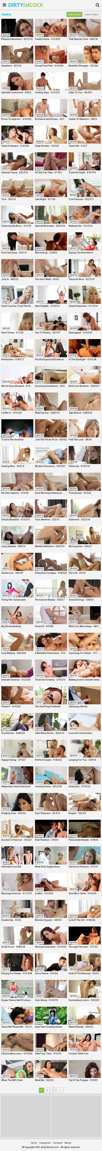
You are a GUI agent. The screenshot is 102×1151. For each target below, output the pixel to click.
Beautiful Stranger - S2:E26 (83, 65)
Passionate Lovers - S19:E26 (16, 1053)
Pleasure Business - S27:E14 (17, 39)
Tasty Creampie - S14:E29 (15, 146)
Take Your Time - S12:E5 (48, 1053)
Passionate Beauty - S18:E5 (83, 840)
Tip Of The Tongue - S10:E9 (83, 1080)
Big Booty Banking (11, 626)
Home (34, 1143)
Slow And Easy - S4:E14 (14, 252)
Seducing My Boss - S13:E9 (16, 226)
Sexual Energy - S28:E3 (81, 599)
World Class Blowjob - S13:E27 (17, 386)
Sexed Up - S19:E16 (79, 466)
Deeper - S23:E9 (77, 813)
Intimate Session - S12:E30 (15, 679)
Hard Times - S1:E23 (12, 332)
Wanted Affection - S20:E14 (49, 546)
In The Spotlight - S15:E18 (82, 359)
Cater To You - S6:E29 (80, 92)
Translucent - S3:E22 (80, 493)
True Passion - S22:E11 (81, 199)
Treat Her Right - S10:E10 (82, 172)
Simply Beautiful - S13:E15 (15, 519)
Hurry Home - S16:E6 (46, 973)
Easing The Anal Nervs (81, 252)
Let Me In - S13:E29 (11, 412)
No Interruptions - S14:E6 (15, 493)
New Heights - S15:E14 (47, 306)
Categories (45, 1143)
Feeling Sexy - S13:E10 (47, 92)
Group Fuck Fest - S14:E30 (49, 65)
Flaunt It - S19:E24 (11, 706)
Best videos (74, 14)
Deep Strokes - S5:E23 (47, 146)
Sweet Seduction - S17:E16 (83, 306)
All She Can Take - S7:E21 (48, 172)
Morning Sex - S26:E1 (80, 546)
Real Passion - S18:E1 (47, 840)
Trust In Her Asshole (12, 439)
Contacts (57, 1143)
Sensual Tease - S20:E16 (14, 172)
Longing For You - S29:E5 (82, 760)
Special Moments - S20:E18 (50, 226)
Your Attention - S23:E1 (47, 519)
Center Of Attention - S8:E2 (83, 119)
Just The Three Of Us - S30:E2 (51, 439)
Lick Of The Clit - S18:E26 (82, 920)
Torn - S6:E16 (8, 199)
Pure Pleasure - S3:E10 (47, 813)
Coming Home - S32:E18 (48, 786)
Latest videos (92, 14)
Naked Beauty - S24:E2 (81, 1026)
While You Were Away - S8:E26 (85, 626)
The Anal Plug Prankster (48, 706)
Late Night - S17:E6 (45, 199)
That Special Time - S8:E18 (83, 39)
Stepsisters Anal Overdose (15, 786)
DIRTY (16, 5)
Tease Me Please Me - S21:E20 (17, 1026)
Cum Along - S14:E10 (46, 1000)
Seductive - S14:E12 (79, 786)
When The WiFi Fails (12, 1080)
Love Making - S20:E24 (13, 653)
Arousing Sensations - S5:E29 (51, 386)
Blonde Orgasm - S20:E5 (48, 920)
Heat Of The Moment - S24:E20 (85, 973)
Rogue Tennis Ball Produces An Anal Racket (17, 1000)
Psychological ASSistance (49, 359)
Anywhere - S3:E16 (11, 65)
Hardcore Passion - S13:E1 (83, 866)
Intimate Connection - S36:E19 (17, 92)
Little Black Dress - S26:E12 (49, 733)
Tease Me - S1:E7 (78, 146)
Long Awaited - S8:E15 (13, 546)
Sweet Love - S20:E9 (12, 573)
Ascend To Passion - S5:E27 (16, 840)
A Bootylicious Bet (11, 866)
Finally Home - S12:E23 (47, 39)
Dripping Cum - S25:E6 (13, 813)
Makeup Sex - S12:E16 (80, 226)
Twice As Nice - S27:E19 (82, 279)
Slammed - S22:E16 (79, 519)
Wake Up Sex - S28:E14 (47, 412)
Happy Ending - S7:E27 (13, 760)
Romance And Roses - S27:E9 (51, 119)
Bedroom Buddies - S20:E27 (84, 386)
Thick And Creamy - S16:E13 (50, 679)
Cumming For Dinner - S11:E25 (85, 653)
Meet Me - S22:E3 (44, 1080)
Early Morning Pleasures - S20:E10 (51, 493)
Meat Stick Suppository (47, 866)
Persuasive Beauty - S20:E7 (50, 599)
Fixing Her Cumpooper (13, 599)
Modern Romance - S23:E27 (50, 466)
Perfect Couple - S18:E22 (48, 760)
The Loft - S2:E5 (77, 573)
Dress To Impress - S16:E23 (16, 119)
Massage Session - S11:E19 (16, 893)
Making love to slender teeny (84, 679)
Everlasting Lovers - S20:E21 (84, 1000)
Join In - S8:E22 (9, 279)
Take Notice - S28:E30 (80, 412)
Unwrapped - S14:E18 (80, 332)
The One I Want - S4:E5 (47, 279)
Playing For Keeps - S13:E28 (16, 973)
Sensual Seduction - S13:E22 (50, 946)
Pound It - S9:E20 (44, 626)
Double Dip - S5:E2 (11, 920)
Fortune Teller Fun (78, 1053)
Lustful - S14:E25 (44, 893)
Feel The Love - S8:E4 (80, 439)
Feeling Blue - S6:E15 (12, 466)
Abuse (68, 1143)
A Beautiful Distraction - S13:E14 (51, 653)
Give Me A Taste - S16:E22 (82, 893)
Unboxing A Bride (78, 706)
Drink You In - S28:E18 (13, 946)
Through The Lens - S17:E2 (83, 946)
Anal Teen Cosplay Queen (48, 1026)
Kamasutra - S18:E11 (12, 359)
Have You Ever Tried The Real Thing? (17, 306)
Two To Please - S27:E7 (47, 332)
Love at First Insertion (80, 733)
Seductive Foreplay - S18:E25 (51, 573)
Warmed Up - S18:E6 (46, 252)
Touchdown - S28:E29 (13, 733)
